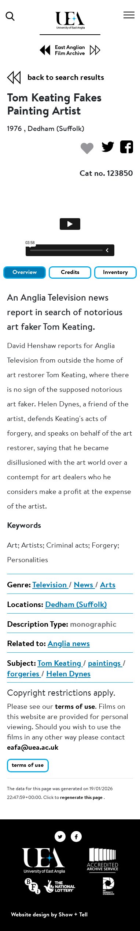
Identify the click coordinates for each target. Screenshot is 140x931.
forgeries (24, 675)
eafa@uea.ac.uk (32, 748)
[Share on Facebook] (123, 150)
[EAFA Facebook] (78, 836)
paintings (105, 664)
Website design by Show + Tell (49, 915)
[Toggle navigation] (129, 16)
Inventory (115, 272)
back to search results (65, 78)
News (84, 586)
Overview (24, 272)
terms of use (75, 707)
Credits (70, 272)
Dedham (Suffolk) (76, 605)
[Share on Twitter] (105, 150)
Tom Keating (60, 664)
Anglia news (69, 644)
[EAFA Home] (70, 33)
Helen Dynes (68, 675)
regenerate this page (82, 798)
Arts (107, 586)
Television (50, 586)
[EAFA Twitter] (63, 836)
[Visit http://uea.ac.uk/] (43, 860)
